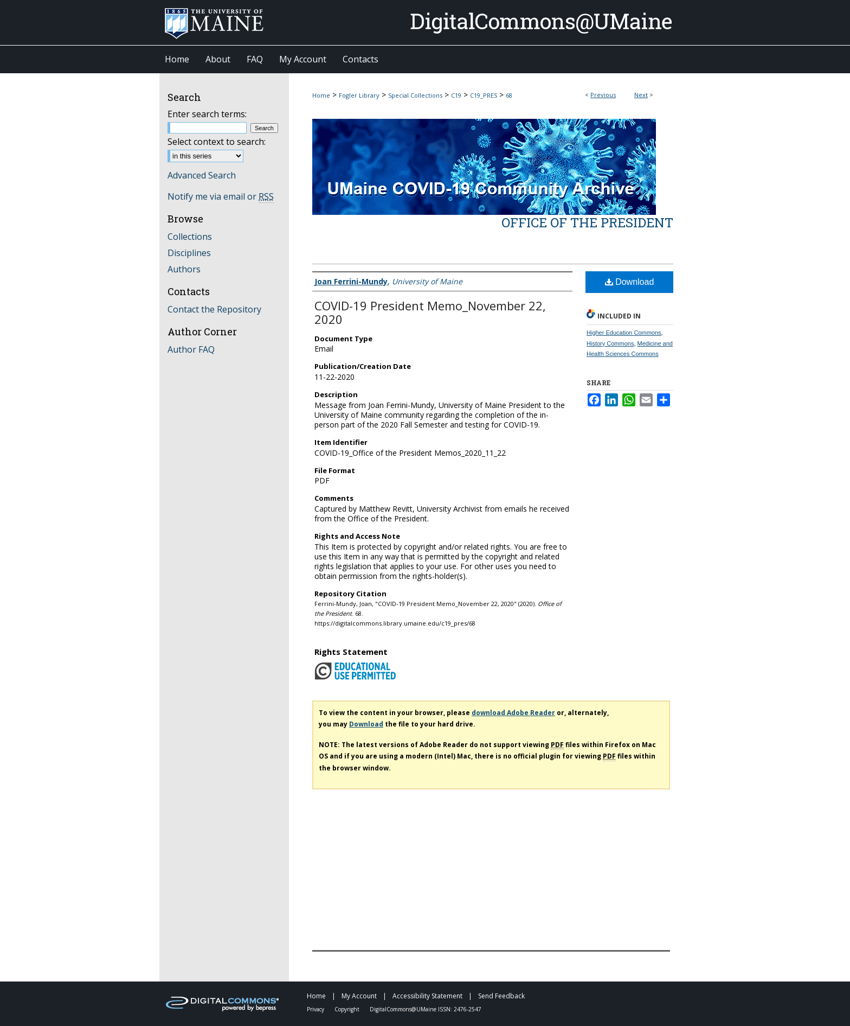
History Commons (610, 343)
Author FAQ (191, 349)
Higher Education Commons (624, 332)
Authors (184, 269)
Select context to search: (217, 142)
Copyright (347, 1009)
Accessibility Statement (428, 995)
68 (509, 95)
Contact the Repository (214, 309)
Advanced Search (202, 175)
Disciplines (189, 253)
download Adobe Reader (513, 712)
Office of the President (587, 222)
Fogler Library (359, 95)
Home (321, 95)
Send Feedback (501, 995)
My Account (360, 995)
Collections (190, 237)
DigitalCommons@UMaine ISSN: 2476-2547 (425, 1009)
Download (629, 281)
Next (641, 95)
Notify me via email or (221, 196)
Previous (603, 95)
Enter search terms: (207, 114)
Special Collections (415, 95)
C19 (456, 95)
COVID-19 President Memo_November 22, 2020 (430, 312)
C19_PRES (483, 95)
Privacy (316, 1009)
